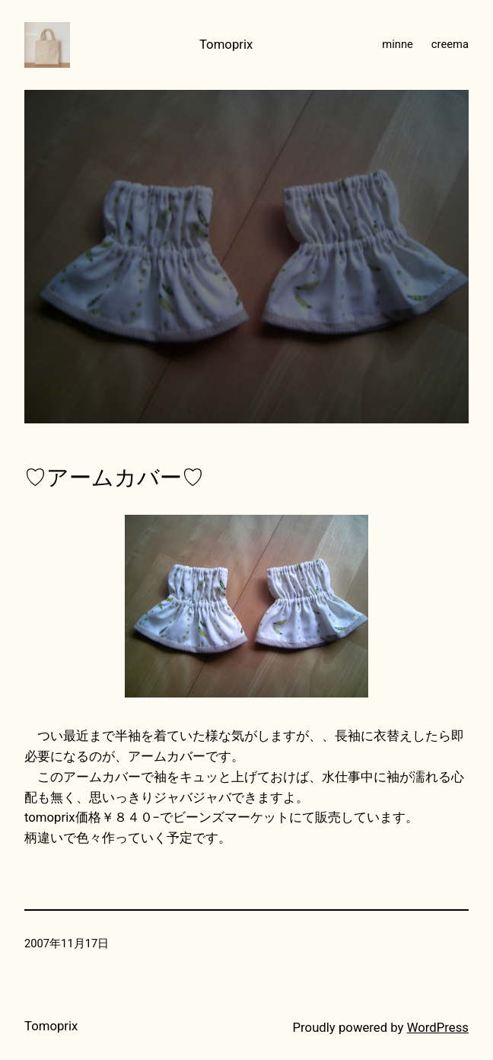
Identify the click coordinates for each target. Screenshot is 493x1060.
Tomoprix (226, 44)
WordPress (438, 1027)
